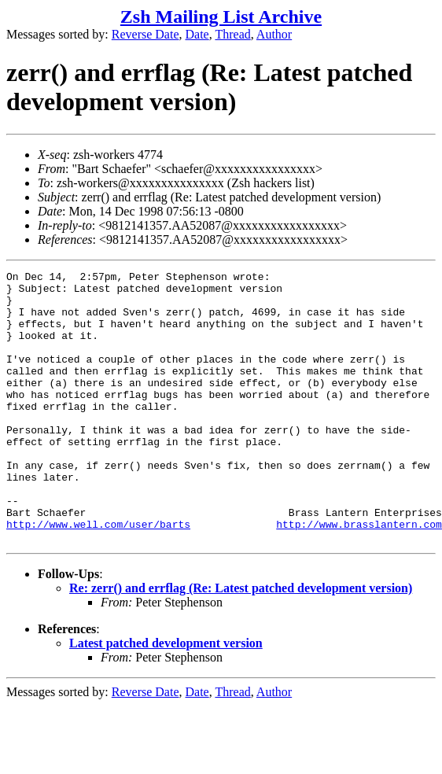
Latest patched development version (166, 697)
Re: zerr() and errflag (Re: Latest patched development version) (240, 642)
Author (274, 34)
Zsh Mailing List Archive (221, 16)
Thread (232, 34)
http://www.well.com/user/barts (98, 576)
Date (197, 34)
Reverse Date (145, 34)
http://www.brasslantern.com (359, 576)
